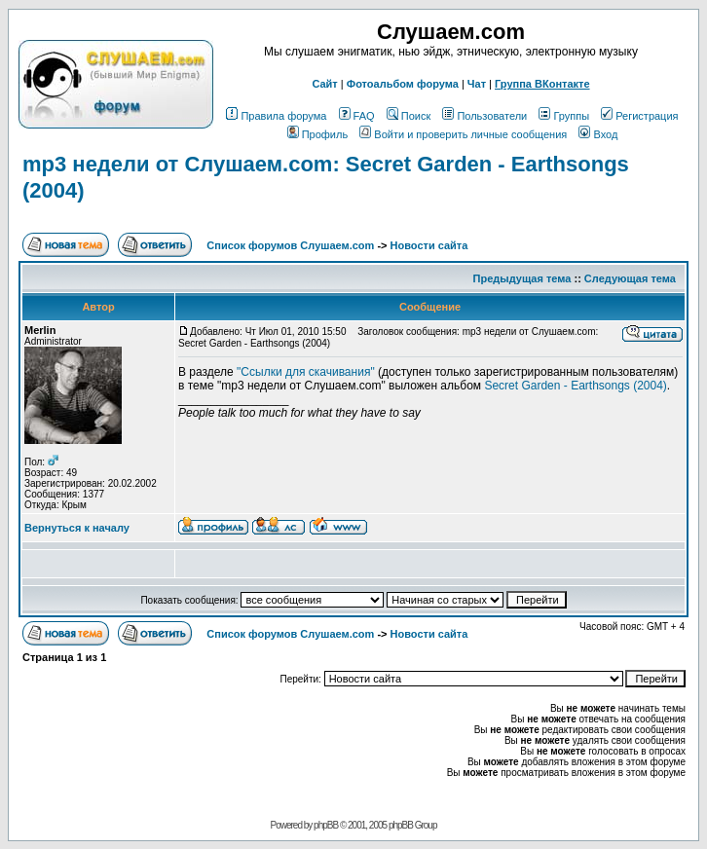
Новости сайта (429, 245)
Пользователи (484, 116)
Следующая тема (630, 278)
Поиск (408, 116)
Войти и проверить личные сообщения (463, 134)
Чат (476, 84)
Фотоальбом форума (403, 84)
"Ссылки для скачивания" (306, 372)
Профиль (318, 134)
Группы (564, 116)
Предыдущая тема (522, 278)
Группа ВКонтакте (542, 84)
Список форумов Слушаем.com (290, 245)
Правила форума (276, 116)
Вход (597, 134)
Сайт (324, 84)
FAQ (357, 116)
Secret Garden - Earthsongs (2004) (575, 385)
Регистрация (639, 116)
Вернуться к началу (77, 528)
